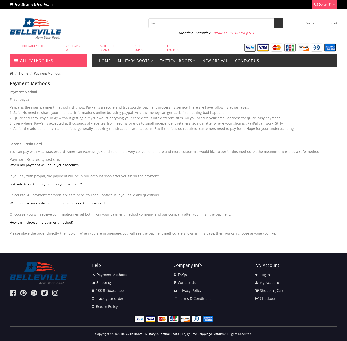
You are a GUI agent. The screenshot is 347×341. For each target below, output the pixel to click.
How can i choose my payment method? (41, 222)
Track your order (107, 298)
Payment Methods (109, 274)
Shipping (101, 282)
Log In (262, 274)
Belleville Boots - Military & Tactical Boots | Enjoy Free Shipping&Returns (172, 334)
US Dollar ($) (324, 4)
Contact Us (185, 282)
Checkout (265, 298)
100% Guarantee (108, 290)
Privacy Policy (187, 290)
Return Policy (105, 306)
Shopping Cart (269, 290)
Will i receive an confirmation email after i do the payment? (57, 203)
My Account (267, 282)
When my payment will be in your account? (44, 165)
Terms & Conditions (192, 298)
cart (334, 23)
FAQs (180, 274)
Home (105, 60)
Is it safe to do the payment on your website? (46, 184)
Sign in (311, 23)
